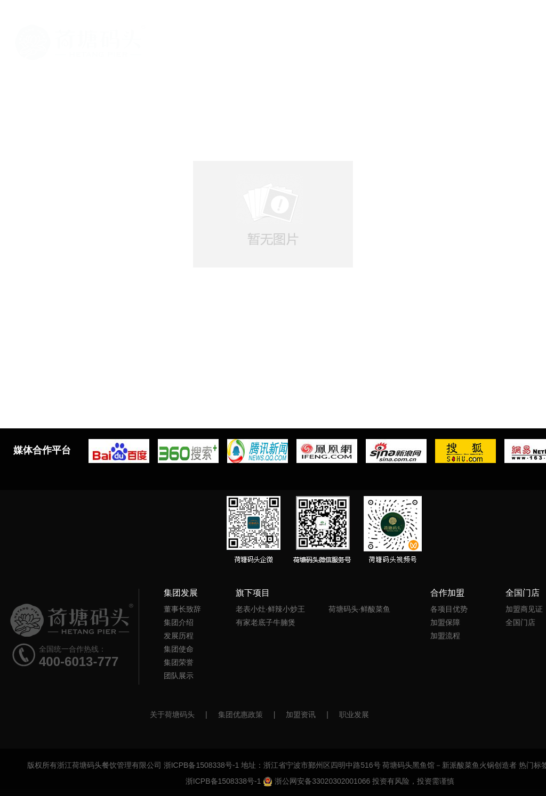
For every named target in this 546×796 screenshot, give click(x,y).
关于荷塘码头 (172, 714)
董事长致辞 (182, 609)
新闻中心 (446, 50)
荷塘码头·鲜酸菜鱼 (359, 609)
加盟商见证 (524, 609)
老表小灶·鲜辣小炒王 (270, 609)
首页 (80, 42)
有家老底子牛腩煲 (265, 622)
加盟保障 (445, 622)
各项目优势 (449, 609)
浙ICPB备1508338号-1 (201, 765)
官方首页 (232, 50)
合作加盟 (392, 50)
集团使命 (179, 649)
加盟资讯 (301, 714)
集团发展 (286, 50)
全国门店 (499, 50)
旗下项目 (339, 50)
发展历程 (179, 635)
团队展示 (179, 675)
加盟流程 (445, 635)
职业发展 (354, 714)
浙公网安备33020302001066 (316, 781)
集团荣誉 (179, 662)
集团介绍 (179, 622)
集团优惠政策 (240, 714)
